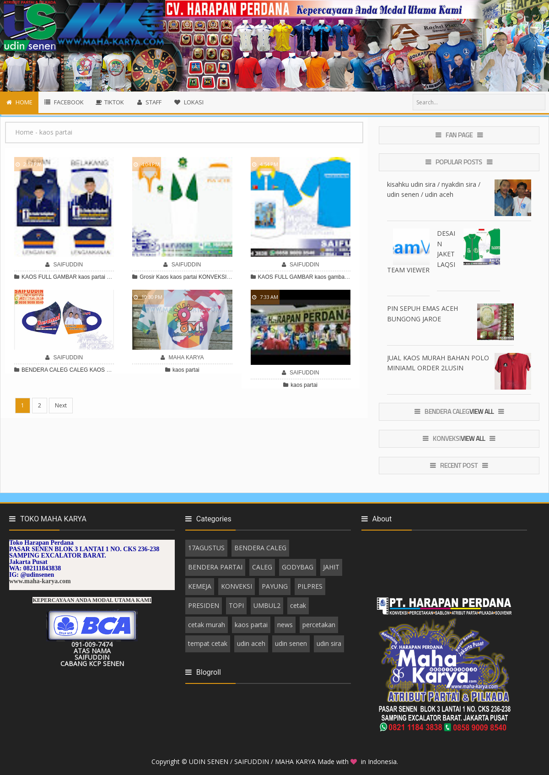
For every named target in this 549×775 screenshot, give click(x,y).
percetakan (318, 624)
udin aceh (251, 643)
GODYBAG (297, 567)
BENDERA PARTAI (215, 567)
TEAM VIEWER (408, 270)
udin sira (329, 643)
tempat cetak (207, 643)
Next (61, 405)
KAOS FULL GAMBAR (49, 277)
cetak (298, 605)
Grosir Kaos (154, 277)
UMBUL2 (266, 605)
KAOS (97, 370)
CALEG (79, 370)
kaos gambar (330, 277)
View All (481, 411)
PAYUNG (275, 586)
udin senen (291, 643)
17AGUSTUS (206, 547)
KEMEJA (199, 586)
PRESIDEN (203, 605)
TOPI (236, 605)
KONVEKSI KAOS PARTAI (231, 277)
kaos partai (91, 277)
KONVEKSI (236, 586)
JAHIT (331, 567)
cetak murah (206, 624)
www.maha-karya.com (40, 581)
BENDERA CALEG (45, 370)
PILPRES (310, 586)
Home (24, 132)
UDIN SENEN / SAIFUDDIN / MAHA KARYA (253, 761)
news (285, 624)
